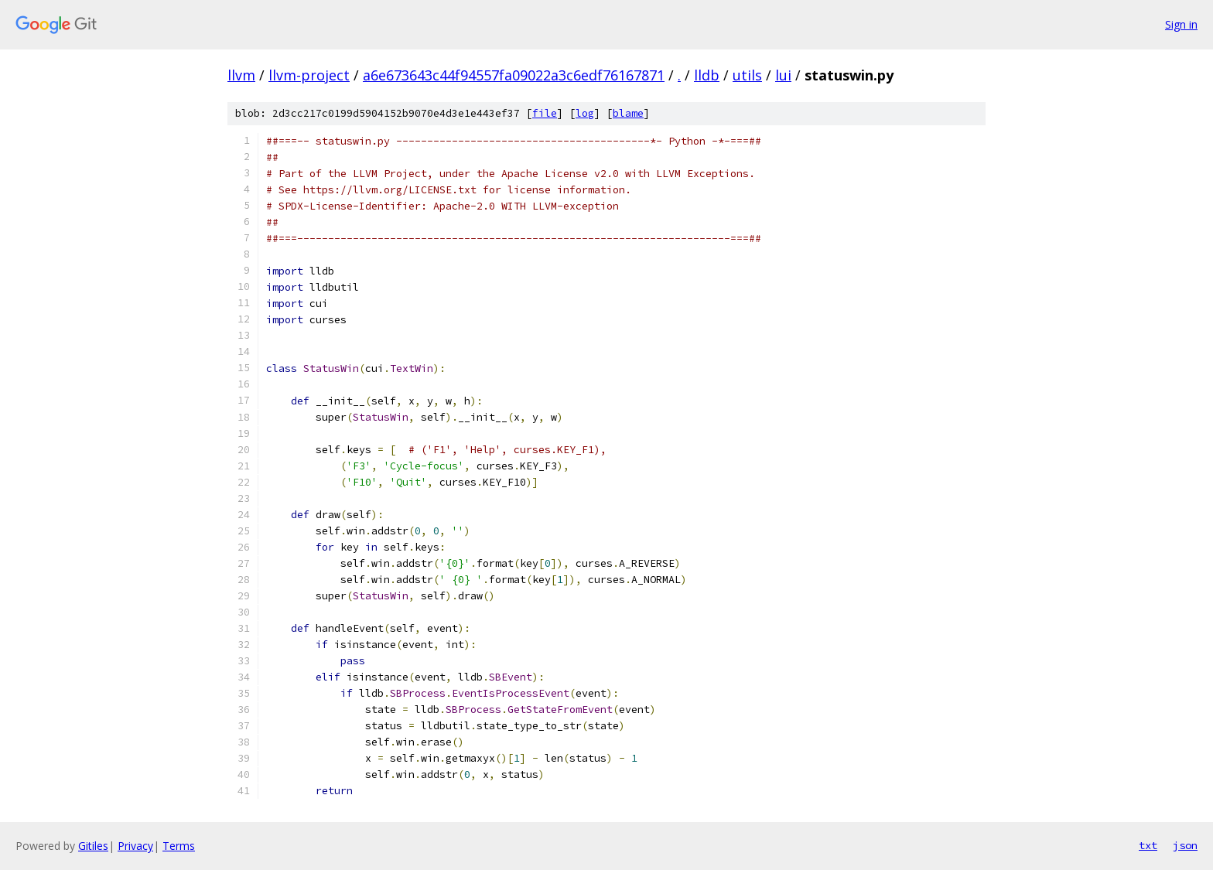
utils (747, 75)
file (544, 113)
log (585, 113)
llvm (241, 75)
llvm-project (309, 75)
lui (783, 75)
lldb (706, 75)
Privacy (135, 845)
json (1185, 845)
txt (1148, 845)
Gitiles (93, 845)
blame (628, 113)
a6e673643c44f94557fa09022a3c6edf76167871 (514, 75)
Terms (178, 845)
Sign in (1181, 24)
